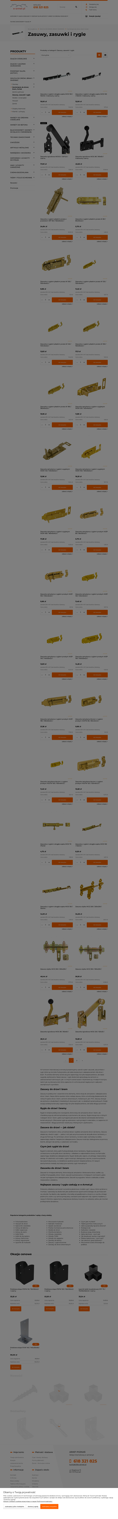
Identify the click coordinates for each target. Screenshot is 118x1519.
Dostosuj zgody (33, 1506)
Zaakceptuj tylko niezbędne (14, 1506)
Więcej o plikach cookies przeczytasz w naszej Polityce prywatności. (27, 1501)
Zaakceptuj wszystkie (49, 1506)
